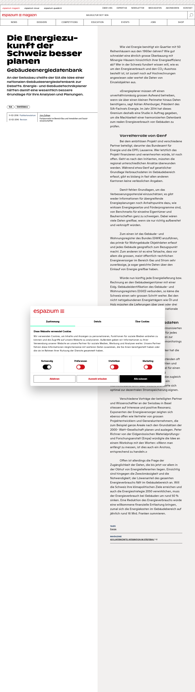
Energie (113, 529)
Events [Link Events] (125, 22)
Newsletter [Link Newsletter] (137, 8)
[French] (31, 8)
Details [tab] (97, 321)
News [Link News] (14, 22)
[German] (11, 8)
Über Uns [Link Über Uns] (107, 8)
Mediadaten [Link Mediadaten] (155, 8)
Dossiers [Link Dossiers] (42, 22)
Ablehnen (54, 378)
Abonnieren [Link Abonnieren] (172, 8)
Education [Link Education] (97, 22)
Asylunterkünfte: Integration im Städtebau (132, 539)
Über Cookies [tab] (142, 321)
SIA (10, 107)
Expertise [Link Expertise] (122, 8)
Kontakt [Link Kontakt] (188, 8)
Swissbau (22, 107)
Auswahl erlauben (97, 378)
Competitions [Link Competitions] (70, 22)
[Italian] (53, 8)
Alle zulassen (140, 378)
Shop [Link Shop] (181, 22)
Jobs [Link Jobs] (153, 22)
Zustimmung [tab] (52, 321)
